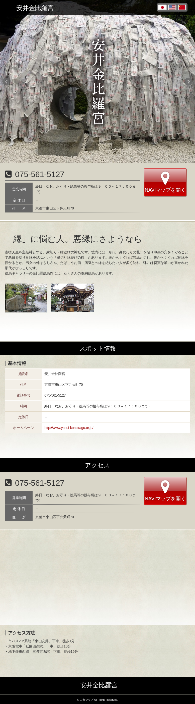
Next (188, 82)
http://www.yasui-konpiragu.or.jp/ (68, 428)
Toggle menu (8, 8)
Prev (7, 82)
